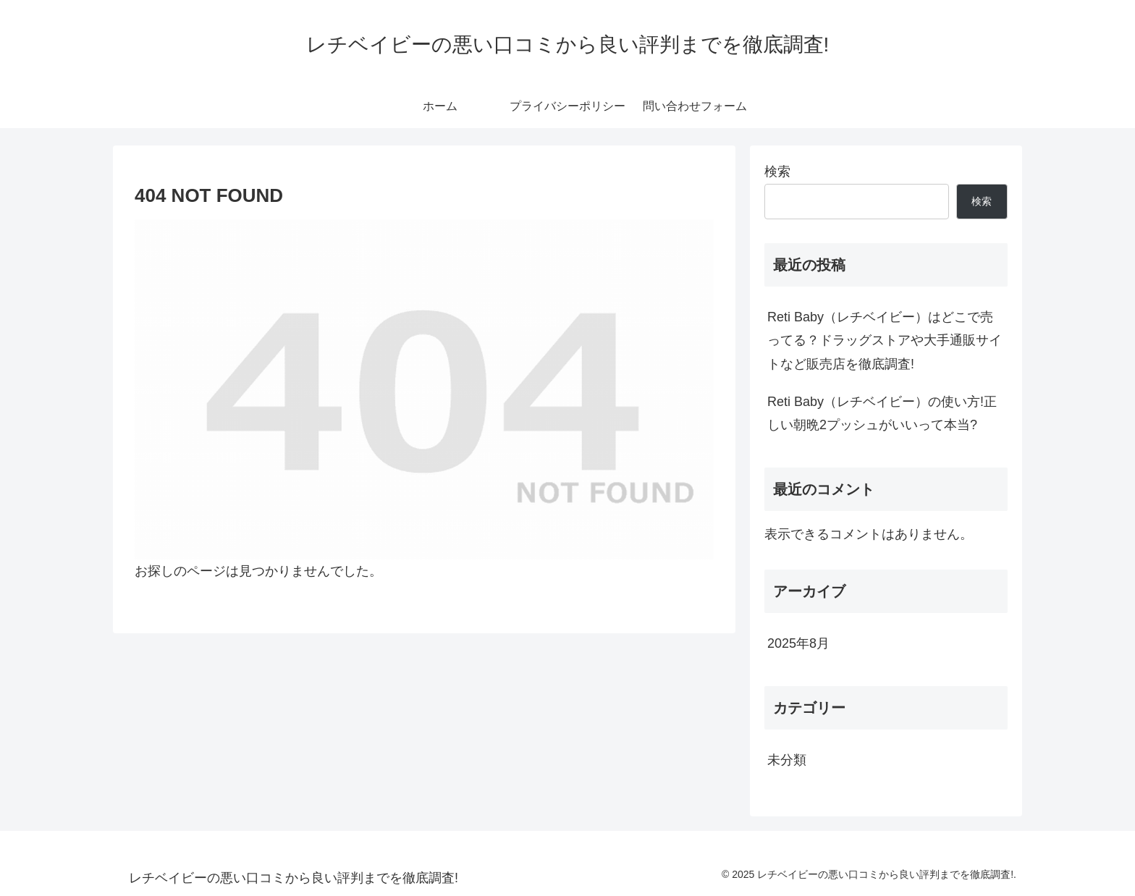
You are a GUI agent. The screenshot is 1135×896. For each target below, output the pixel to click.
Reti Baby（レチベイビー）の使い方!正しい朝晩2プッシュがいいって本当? (882, 413)
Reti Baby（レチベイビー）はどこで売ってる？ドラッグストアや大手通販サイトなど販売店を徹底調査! (884, 340)
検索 (777, 171)
